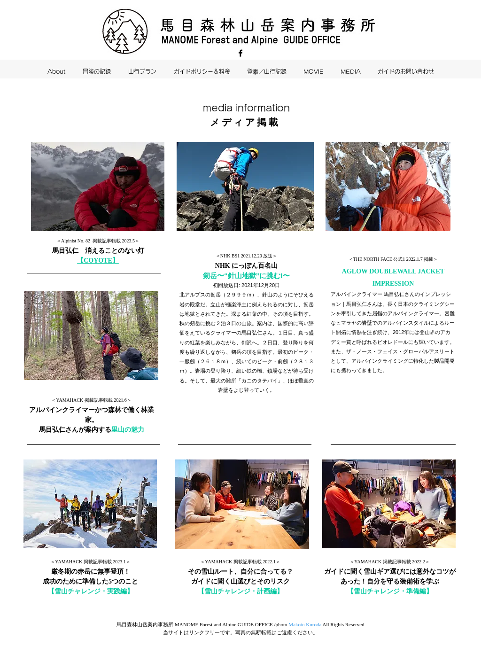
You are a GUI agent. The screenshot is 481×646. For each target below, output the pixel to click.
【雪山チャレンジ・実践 (84, 591)
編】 (126, 591)
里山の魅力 (127, 429)
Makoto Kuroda (304, 624)
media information (246, 107)
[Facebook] (240, 53)
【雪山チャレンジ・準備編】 (390, 591)
